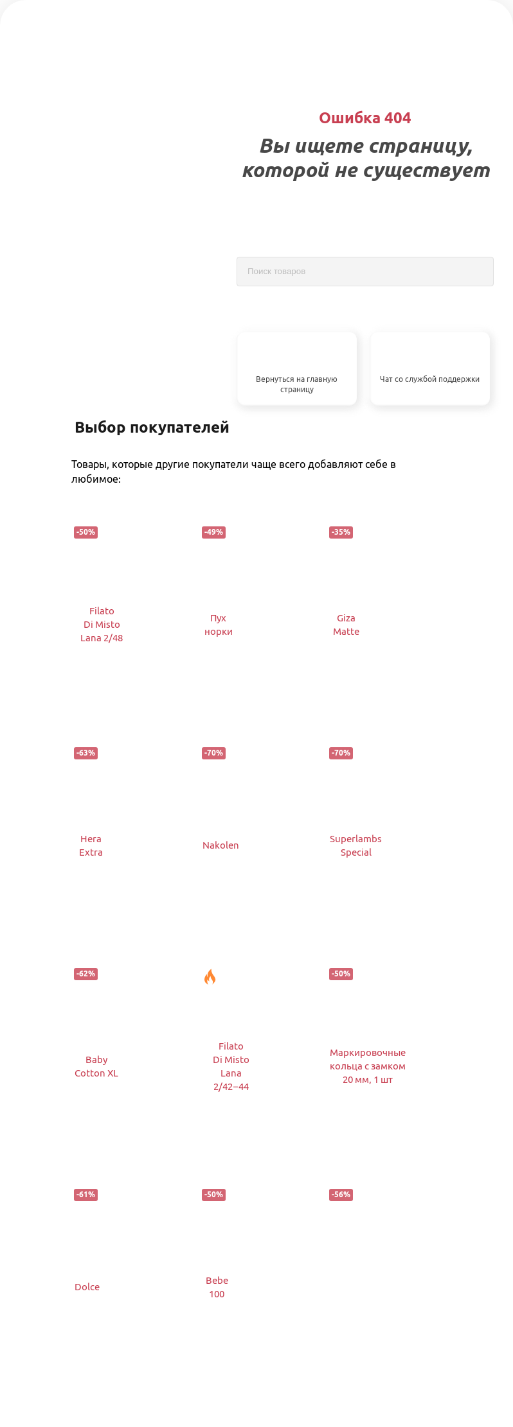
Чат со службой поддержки (430, 379)
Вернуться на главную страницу (297, 384)
